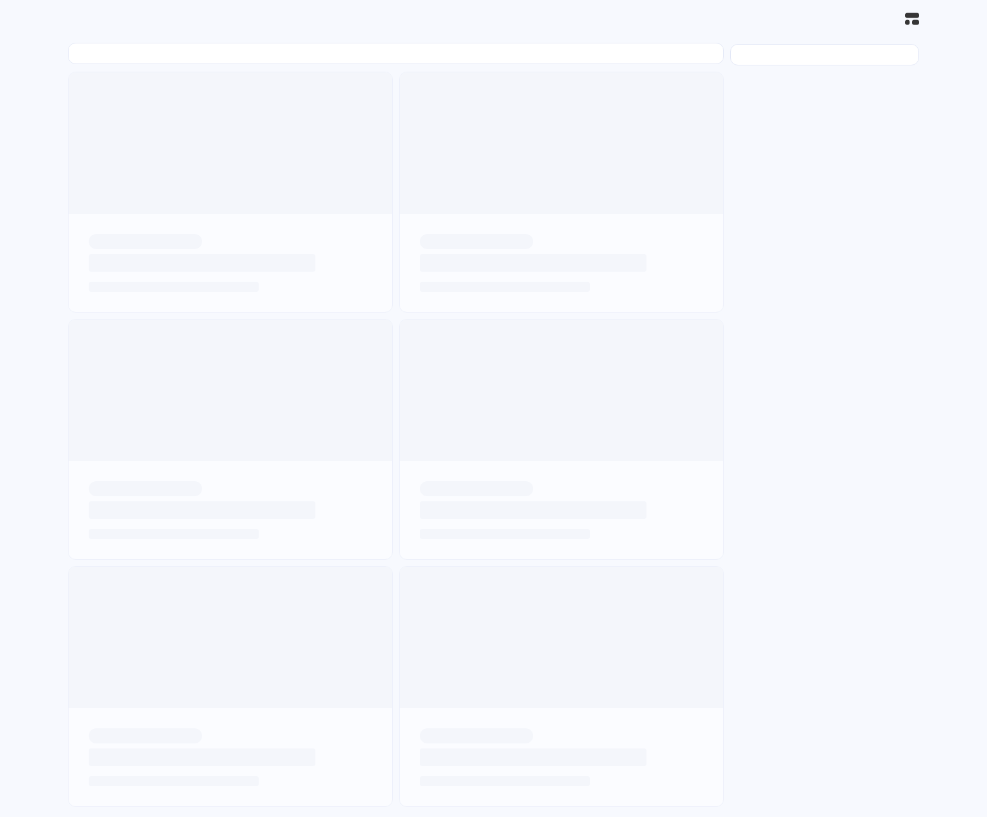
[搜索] (884, 19)
